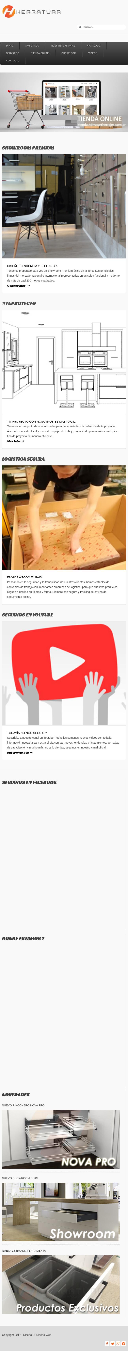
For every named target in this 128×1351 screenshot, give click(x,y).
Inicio (9, 45)
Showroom (68, 53)
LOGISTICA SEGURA (23, 459)
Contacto (12, 60)
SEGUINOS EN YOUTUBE (27, 615)
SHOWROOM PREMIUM (28, 148)
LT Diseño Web (42, 1334)
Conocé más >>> (18, 285)
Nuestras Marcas (63, 45)
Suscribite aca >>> (20, 752)
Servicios (12, 53)
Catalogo (93, 45)
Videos (92, 53)
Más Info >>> (15, 441)
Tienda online (40, 53)
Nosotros (32, 45)
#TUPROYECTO (19, 303)
